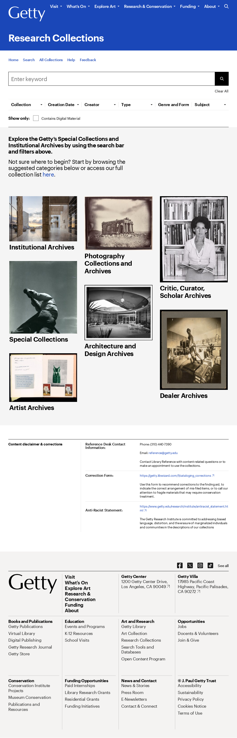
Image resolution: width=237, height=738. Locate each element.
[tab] (26, 104)
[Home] (13, 60)
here (48, 174)
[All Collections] (51, 60)
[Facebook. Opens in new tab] (180, 566)
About (210, 6)
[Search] (28, 60)
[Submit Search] (222, 79)
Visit (54, 6)
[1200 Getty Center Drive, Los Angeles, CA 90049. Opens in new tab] (146, 584)
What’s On (76, 6)
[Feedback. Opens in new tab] (88, 60)
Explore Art (105, 6)
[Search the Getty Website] (226, 6)
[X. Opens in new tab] (190, 566)
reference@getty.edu (163, 453)
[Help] (71, 60)
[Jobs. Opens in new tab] (182, 626)
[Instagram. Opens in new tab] (200, 566)
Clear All (221, 91)
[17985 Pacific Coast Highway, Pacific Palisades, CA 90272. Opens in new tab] (203, 586)
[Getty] (26, 14)
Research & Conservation (148, 6)
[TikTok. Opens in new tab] (210, 566)
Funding (188, 6)
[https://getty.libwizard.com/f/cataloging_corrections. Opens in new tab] (177, 476)
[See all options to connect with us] (223, 566)
